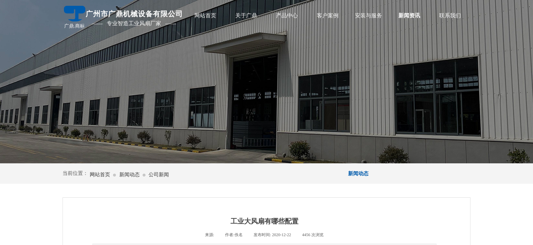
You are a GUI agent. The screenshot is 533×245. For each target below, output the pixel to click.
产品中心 (287, 15)
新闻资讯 (409, 15)
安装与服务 (368, 15)
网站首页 (205, 15)
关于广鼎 (246, 15)
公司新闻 (159, 174)
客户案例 (328, 15)
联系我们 (450, 15)
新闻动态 (129, 174)
